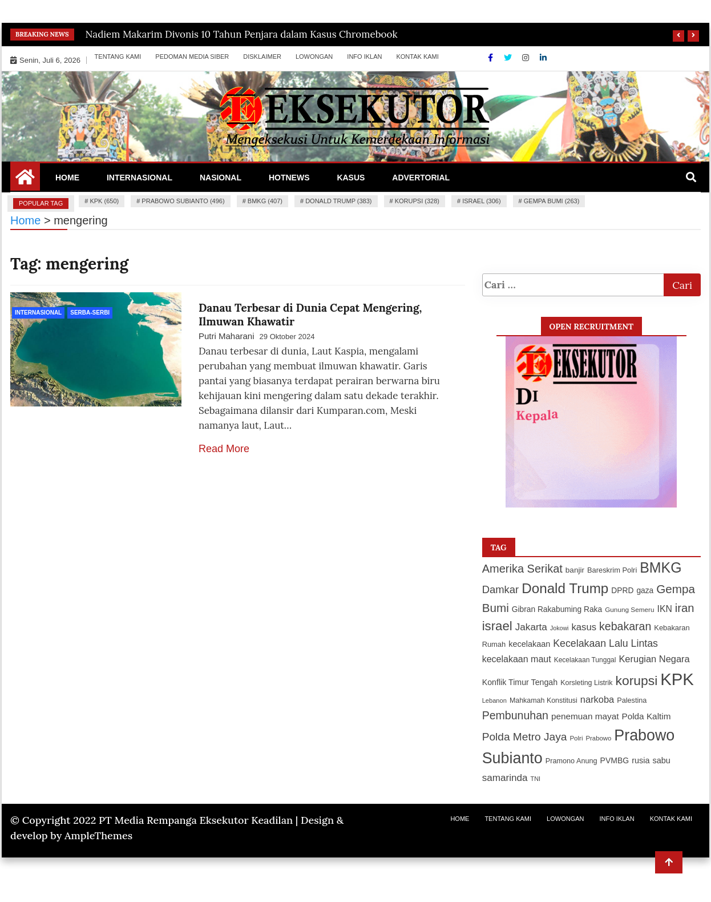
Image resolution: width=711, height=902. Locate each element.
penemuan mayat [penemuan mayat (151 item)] (585, 716)
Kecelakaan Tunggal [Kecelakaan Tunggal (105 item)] (585, 660)
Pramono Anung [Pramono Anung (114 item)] (571, 761)
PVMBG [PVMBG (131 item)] (614, 760)
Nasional (220, 177)
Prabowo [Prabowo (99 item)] (599, 738)
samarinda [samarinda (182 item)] (505, 777)
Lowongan (314, 56)
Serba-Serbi (90, 312)
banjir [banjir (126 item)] (574, 570)
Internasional (139, 177)
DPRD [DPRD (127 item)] (622, 590)
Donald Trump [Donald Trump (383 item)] (565, 588)
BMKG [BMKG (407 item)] (660, 567)
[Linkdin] (543, 57)
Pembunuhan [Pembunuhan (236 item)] (515, 715)
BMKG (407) (265, 201)
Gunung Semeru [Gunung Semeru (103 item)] (629, 609)
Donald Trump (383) (338, 201)
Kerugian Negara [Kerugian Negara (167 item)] (654, 659)
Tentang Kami (118, 56)
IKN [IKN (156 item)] (664, 609)
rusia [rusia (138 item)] (640, 760)
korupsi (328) (417, 201)
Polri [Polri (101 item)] (576, 738)
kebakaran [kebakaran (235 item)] (625, 626)
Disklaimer (262, 56)
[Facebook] (491, 57)
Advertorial (421, 177)
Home (67, 177)
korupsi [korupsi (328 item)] (636, 680)
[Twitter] (509, 57)
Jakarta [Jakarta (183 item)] (531, 627)
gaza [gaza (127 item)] (644, 590)
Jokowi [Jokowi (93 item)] (559, 628)
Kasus (351, 177)
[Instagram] (526, 57)
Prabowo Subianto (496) (183, 201)
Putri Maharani (226, 336)
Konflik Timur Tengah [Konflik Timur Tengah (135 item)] (520, 682)
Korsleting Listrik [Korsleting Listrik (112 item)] (586, 683)
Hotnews (289, 177)
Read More (224, 448)
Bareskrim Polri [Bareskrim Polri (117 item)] (612, 570)
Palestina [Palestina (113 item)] (632, 700)
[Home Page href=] (25, 181)
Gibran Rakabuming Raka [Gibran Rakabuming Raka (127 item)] (557, 609)
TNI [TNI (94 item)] (536, 778)
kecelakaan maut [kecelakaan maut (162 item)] (516, 659)
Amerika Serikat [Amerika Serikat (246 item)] (522, 568)
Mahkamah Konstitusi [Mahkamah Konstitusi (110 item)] (543, 700)
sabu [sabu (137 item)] (661, 760)
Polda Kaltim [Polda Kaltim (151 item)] (645, 716)
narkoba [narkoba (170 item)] (597, 699)
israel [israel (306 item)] (497, 626)
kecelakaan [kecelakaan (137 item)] (529, 644)
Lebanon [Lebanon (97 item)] (494, 700)
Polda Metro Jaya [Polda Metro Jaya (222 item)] (524, 737)
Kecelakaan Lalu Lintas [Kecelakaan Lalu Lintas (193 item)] (605, 643)
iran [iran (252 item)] (684, 608)
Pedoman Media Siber (192, 56)
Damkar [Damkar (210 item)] (500, 589)
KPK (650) (104, 201)
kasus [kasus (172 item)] (584, 627)
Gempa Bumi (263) (552, 201)
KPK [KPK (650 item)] (677, 679)
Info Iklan (364, 56)
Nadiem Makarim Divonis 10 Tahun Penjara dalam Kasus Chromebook (242, 34)
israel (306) (481, 201)
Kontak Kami (417, 56)
